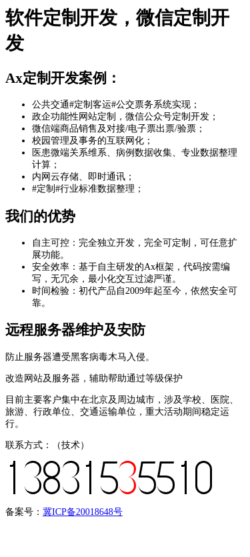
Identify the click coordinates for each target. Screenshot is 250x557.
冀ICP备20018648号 (83, 512)
